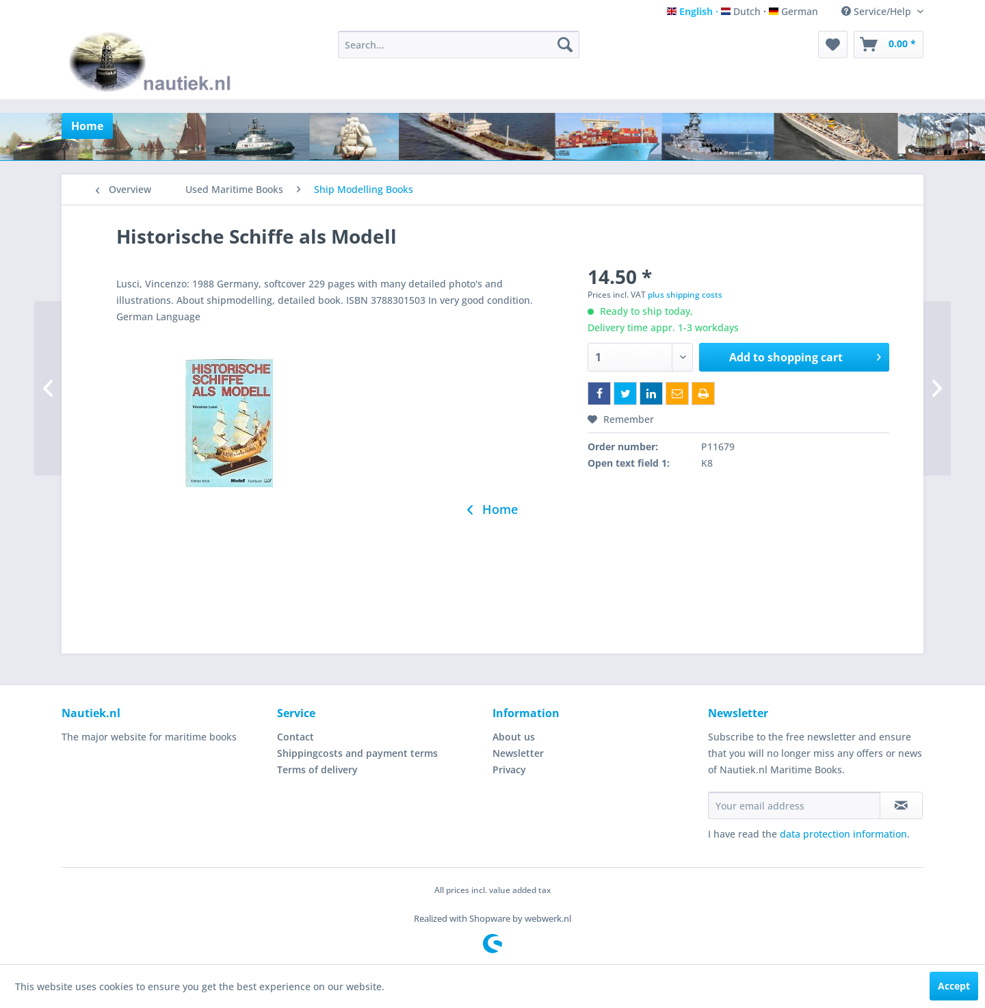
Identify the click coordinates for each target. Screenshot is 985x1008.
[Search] (565, 44)
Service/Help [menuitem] (877, 11)
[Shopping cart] (888, 44)
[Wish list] (833, 44)
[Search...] (458, 44)
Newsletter (518, 753)
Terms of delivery (317, 769)
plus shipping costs (685, 294)
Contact (295, 736)
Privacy (509, 769)
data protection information (843, 833)
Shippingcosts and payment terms (357, 753)
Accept (954, 985)
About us (513, 736)
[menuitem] (458, 44)
